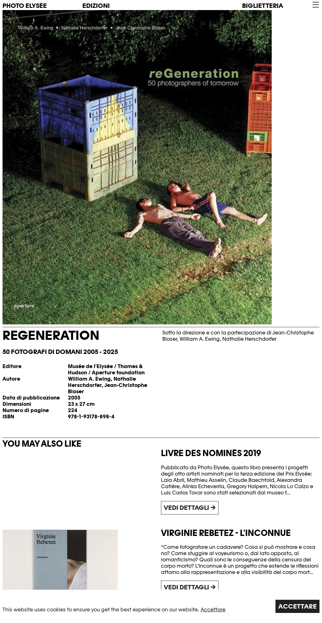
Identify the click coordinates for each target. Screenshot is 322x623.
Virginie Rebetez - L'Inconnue (226, 533)
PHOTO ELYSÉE (25, 6)
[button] (315, 5)
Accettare (213, 610)
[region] (161, 606)
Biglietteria (262, 5)
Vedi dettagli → (190, 507)
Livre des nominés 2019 (211, 453)
